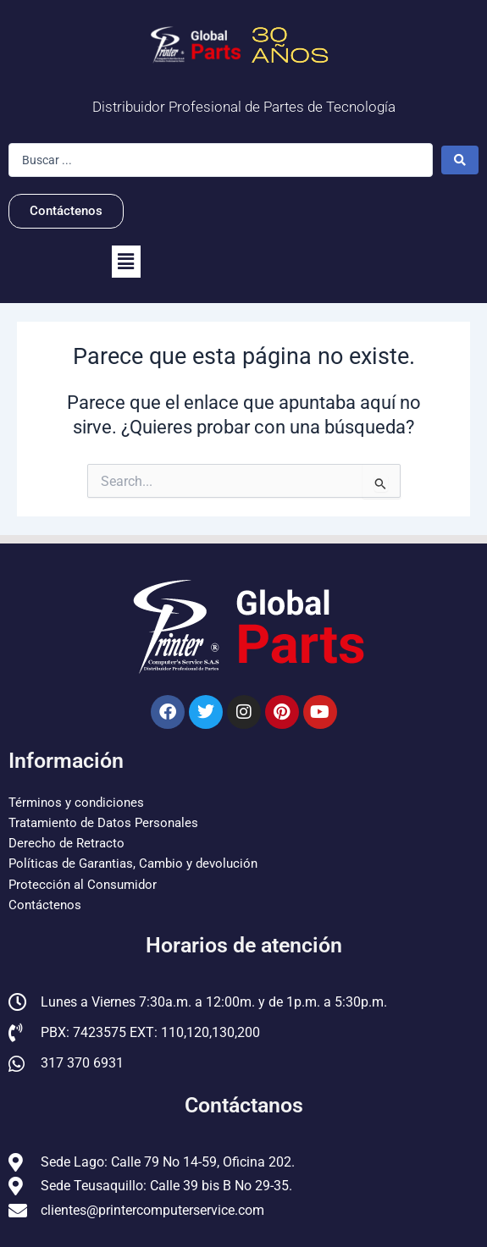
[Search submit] (460, 160)
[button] (126, 262)
